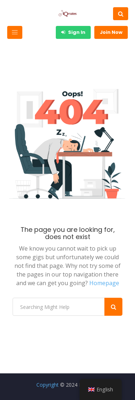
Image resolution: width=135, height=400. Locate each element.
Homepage (104, 283)
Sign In (73, 32)
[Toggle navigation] (14, 32)
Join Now (111, 32)
